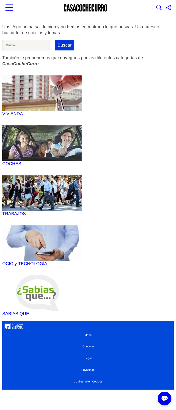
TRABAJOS (42, 195)
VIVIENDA (42, 95)
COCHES (42, 145)
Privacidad (88, 369)
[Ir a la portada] (85, 8)
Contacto (88, 346)
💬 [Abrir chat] (164, 398)
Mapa (88, 335)
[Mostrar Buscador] (159, 8)
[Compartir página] (168, 8)
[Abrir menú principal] (9, 8)
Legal (88, 358)
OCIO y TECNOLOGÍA (42, 245)
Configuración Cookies (88, 381)
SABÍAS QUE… (42, 295)
